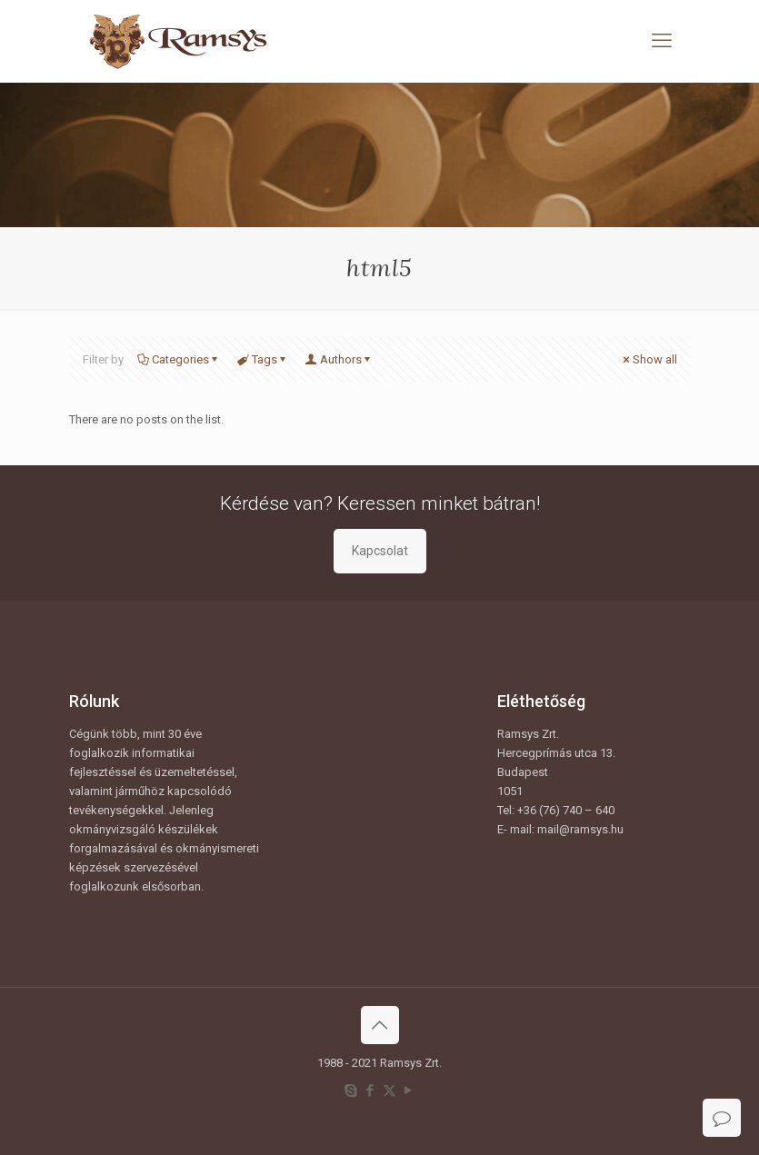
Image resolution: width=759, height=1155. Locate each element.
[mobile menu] (661, 40)
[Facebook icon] (370, 1090)
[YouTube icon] (408, 1090)
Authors (339, 359)
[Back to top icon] (380, 1025)
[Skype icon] (351, 1090)
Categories (179, 359)
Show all (649, 359)
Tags (263, 359)
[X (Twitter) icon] (389, 1090)
